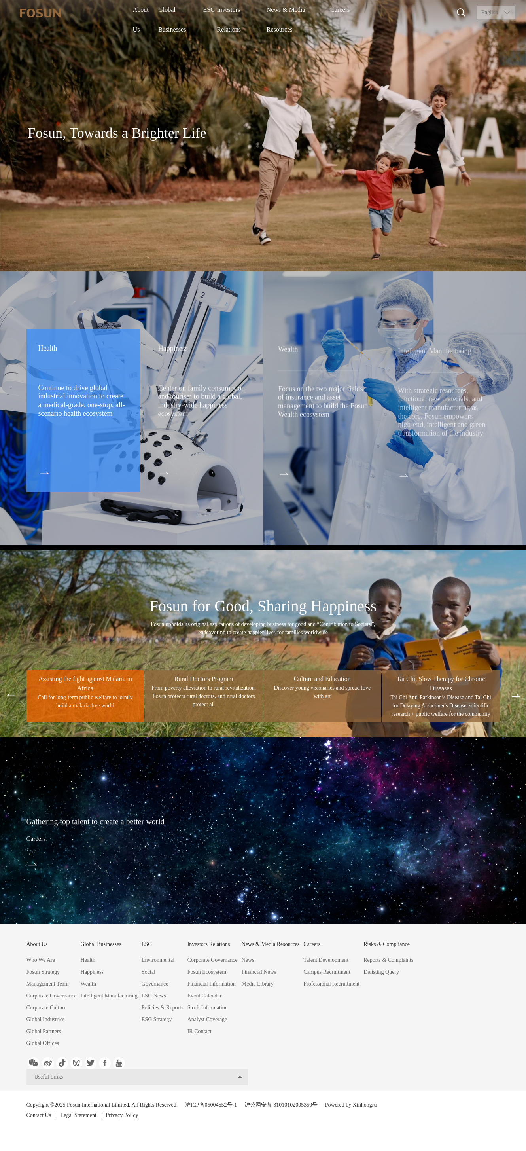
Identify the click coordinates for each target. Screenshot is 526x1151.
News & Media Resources (311, 13)
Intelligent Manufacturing (109, 996)
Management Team (47, 984)
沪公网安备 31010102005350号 (281, 1117)
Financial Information (211, 984)
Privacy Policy (130, 1127)
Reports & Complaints (388, 960)
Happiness (92, 972)
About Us (146, 13)
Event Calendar (204, 996)
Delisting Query (381, 972)
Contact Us (38, 1127)
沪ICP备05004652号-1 (211, 1117)
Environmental (158, 960)
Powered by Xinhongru (351, 1117)
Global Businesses (185, 13)
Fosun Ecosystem (206, 972)
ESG (219, 13)
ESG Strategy (157, 1019)
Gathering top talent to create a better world (150, 827)
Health (88, 960)
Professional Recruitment (331, 984)
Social (148, 972)
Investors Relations (253, 13)
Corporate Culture (46, 1008)
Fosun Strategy (43, 972)
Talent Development (325, 960)
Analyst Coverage (207, 1019)
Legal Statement (82, 1127)
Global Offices (42, 1043)
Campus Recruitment (326, 972)
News (248, 960)
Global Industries (45, 1019)
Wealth (88, 984)
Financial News (259, 972)
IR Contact (199, 1031)
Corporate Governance (51, 996)
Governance (155, 984)
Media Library (258, 984)
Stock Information (207, 1008)
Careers (356, 13)
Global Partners (43, 1031)
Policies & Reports (163, 1008)
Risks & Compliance (386, 944)
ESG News (154, 996)
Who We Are (40, 960)
